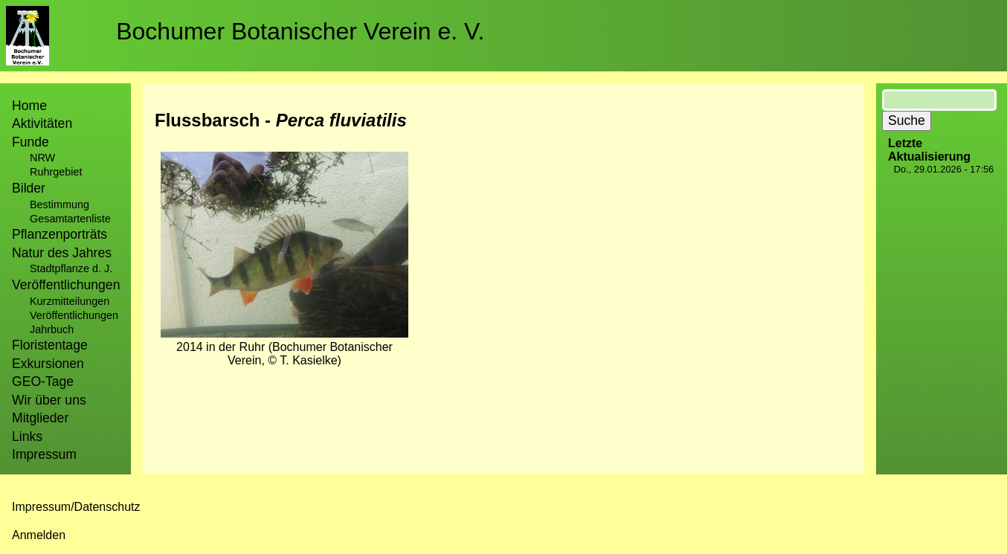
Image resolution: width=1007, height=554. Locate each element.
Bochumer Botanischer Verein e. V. (300, 31)
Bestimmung (59, 204)
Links (27, 436)
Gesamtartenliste (70, 219)
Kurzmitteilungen (69, 301)
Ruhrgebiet (56, 172)
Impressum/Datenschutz (76, 506)
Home (29, 105)
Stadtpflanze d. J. (71, 268)
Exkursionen (48, 363)
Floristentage (50, 345)
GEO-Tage (43, 381)
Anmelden (38, 535)
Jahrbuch (52, 329)
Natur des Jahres (62, 252)
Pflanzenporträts (59, 234)
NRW (42, 158)
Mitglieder (40, 417)
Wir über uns (49, 400)
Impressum (44, 454)
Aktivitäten (42, 123)
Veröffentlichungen (74, 315)
